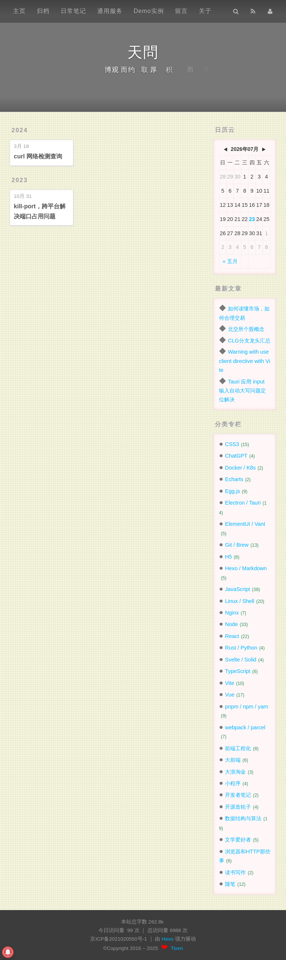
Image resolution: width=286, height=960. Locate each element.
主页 (19, 11)
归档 (43, 11)
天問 (143, 52)
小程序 (233, 783)
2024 (20, 130)
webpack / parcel (245, 727)
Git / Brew (236, 545)
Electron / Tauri (243, 503)
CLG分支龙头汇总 (249, 341)
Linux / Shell (239, 601)
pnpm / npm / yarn (246, 707)
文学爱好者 (238, 840)
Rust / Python (241, 648)
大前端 (233, 760)
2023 (20, 180)
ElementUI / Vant (245, 524)
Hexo (168, 939)
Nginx (232, 613)
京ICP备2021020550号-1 (118, 939)
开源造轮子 (238, 807)
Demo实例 (149, 11)
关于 (205, 11)
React (232, 636)
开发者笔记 (238, 795)
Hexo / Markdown (246, 568)
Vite (229, 683)
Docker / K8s (240, 468)
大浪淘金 (235, 772)
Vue (229, 695)
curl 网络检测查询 (38, 156)
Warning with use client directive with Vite (244, 361)
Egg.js (232, 491)
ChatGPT (236, 456)
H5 (228, 557)
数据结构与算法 (243, 818)
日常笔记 (73, 11)
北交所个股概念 (246, 329)
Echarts (234, 479)
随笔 (230, 884)
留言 (181, 11)
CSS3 (232, 444)
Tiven (177, 948)
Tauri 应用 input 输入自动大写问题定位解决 (242, 391)
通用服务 (110, 11)
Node (231, 624)
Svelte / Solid (240, 660)
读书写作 (235, 872)
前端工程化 (238, 748)
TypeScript (237, 671)
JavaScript (237, 589)
